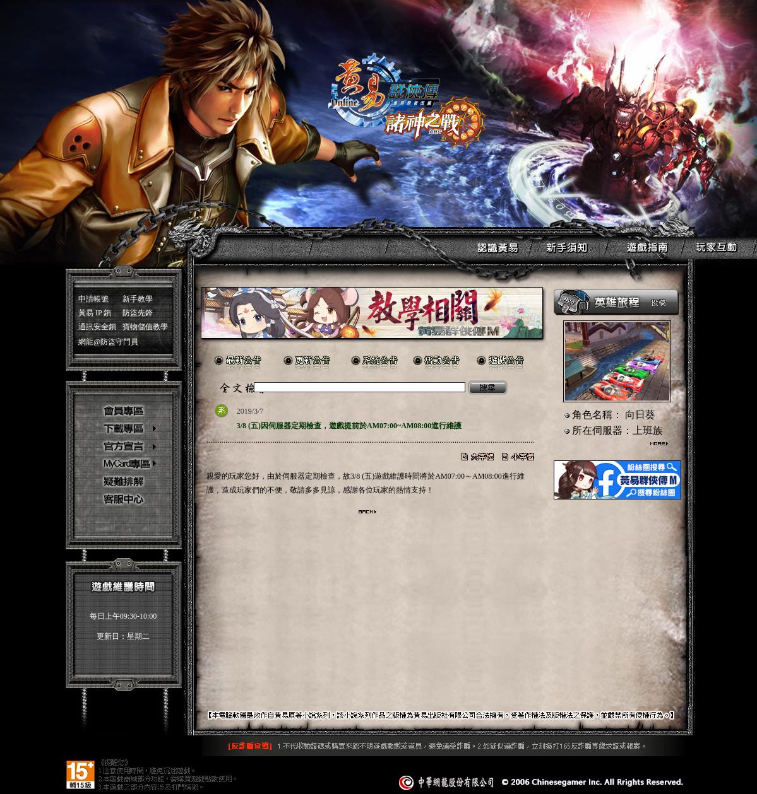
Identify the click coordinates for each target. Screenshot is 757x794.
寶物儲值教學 (145, 326)
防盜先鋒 (137, 312)
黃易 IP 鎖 (94, 312)
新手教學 (137, 299)
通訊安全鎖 (97, 326)
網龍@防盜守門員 (108, 341)
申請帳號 (93, 299)
